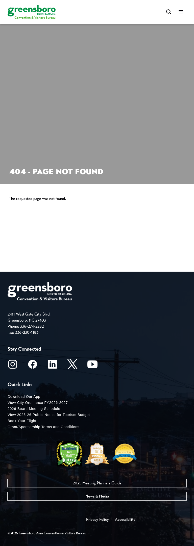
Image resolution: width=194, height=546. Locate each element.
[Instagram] (13, 366)
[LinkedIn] (52, 366)
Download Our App (24, 397)
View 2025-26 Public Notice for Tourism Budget (49, 415)
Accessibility (125, 519)
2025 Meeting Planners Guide (97, 483)
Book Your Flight (22, 421)
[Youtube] (92, 366)
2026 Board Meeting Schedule (34, 409)
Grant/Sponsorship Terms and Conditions (43, 427)
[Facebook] (33, 366)
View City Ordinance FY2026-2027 (38, 403)
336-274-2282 (32, 326)
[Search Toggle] (168, 12)
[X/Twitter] (72, 366)
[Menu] (180, 12)
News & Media (97, 496)
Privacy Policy (97, 519)
